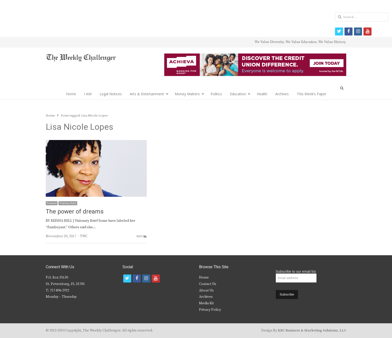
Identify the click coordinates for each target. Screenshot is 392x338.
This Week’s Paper (311, 94)
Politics (216, 94)
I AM (88, 94)
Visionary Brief (68, 203)
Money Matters (187, 94)
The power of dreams (75, 211)
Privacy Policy (210, 310)
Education (238, 94)
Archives (282, 94)
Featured (51, 203)
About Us (206, 290)
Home (71, 94)
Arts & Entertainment (147, 94)
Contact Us (207, 284)
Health (262, 94)
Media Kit (206, 303)
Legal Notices (111, 94)
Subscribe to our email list (296, 272)
